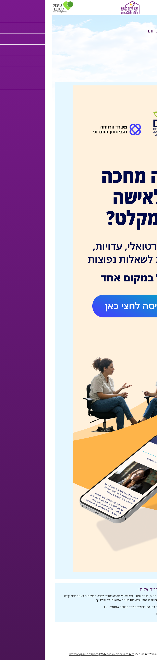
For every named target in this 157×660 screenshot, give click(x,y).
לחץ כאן (124, 40)
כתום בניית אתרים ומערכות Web (66, 654)
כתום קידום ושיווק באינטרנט (32, 654)
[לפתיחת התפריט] (152, 7)
